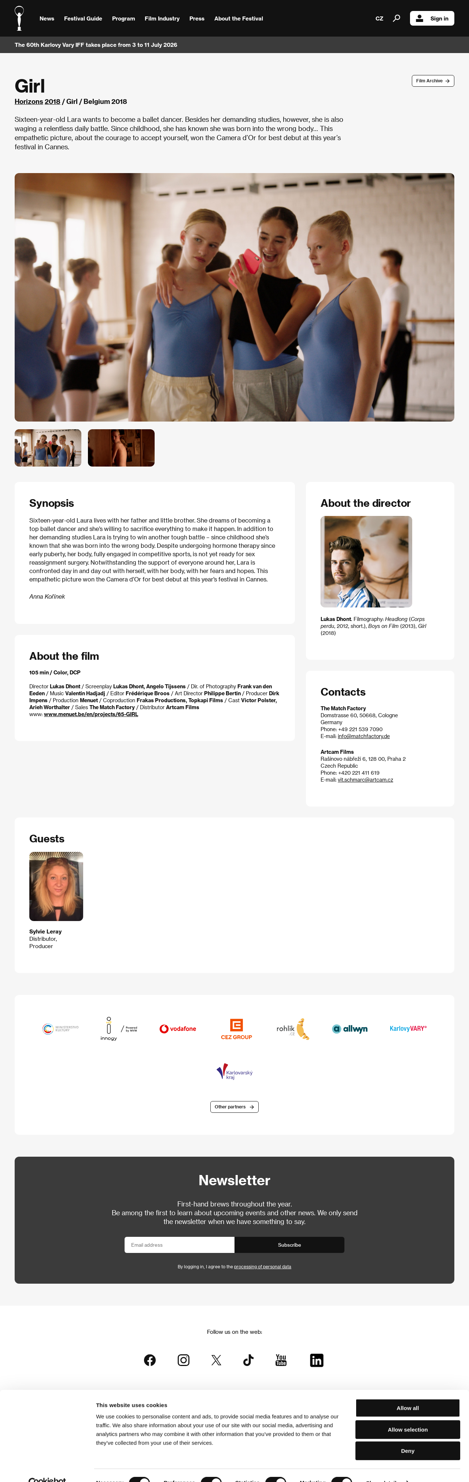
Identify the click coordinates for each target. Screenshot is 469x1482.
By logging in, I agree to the (234, 1266)
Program (123, 18)
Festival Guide (83, 18)
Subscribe (289, 1245)
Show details (383, 1467)
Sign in (432, 18)
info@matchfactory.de (364, 736)
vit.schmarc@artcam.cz (365, 779)
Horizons (29, 101)
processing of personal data (262, 1266)
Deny (408, 1435)
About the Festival (238, 18)
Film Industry (162, 18)
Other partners (230, 1107)
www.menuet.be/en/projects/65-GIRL (91, 714)
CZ (379, 18)
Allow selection (408, 1414)
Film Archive (429, 80)
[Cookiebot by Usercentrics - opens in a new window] (47, 1467)
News (47, 18)
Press (196, 18)
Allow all (408, 1392)
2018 (52, 101)
